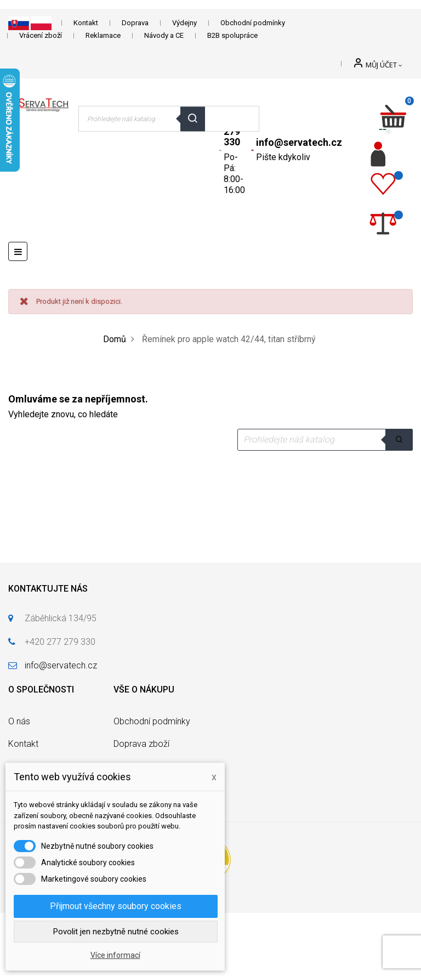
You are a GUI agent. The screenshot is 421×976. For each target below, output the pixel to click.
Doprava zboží (141, 744)
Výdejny (184, 23)
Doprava (135, 23)
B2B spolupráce (232, 35)
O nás (19, 721)
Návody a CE (164, 35)
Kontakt (85, 23)
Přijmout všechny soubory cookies (115, 906)
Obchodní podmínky (252, 23)
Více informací (115, 955)
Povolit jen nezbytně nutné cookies (116, 932)
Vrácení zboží (40, 35)
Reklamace (103, 35)
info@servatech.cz (299, 142)
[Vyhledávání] (325, 440)
